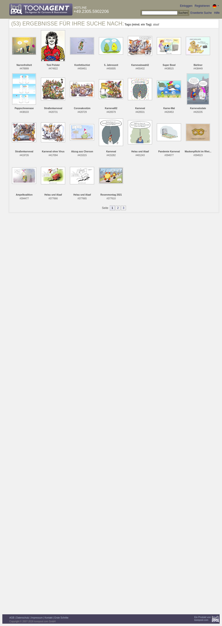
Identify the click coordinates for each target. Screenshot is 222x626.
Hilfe (217, 12)
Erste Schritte (61, 617)
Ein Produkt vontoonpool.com (202, 618)
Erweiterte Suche (201, 12)
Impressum (37, 617)
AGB (11, 617)
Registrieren (202, 5)
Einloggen (186, 5)
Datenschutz (22, 617)
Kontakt (49, 617)
